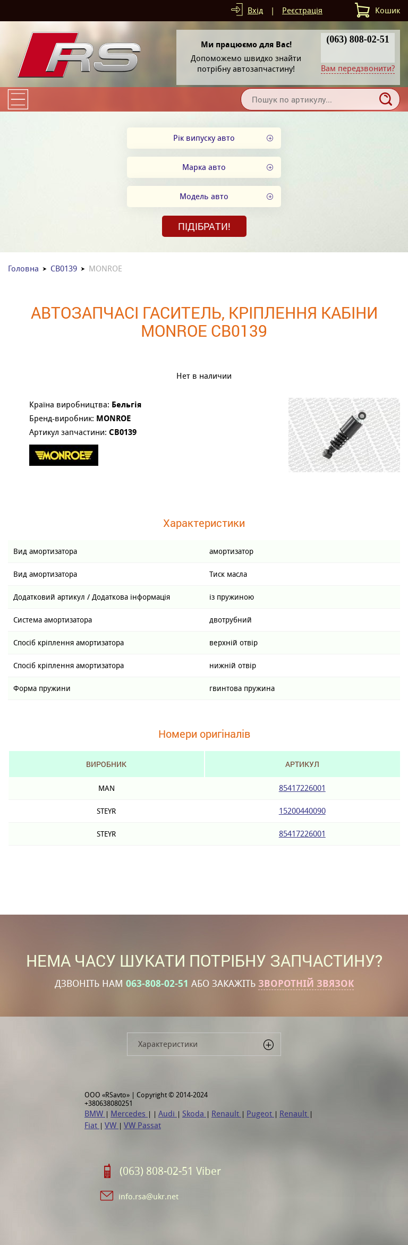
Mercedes (129, 1113)
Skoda (194, 1113)
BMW (94, 1113)
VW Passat (142, 1125)
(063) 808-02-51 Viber (170, 1171)
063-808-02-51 (157, 983)
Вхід (255, 10)
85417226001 (302, 788)
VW (111, 1125)
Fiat (91, 1125)
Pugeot (260, 1113)
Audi (167, 1113)
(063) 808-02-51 (357, 39)
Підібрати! (204, 226)
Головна (23, 268)
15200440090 (302, 811)
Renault (226, 1113)
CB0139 (63, 268)
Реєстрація (302, 10)
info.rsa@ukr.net (148, 1196)
